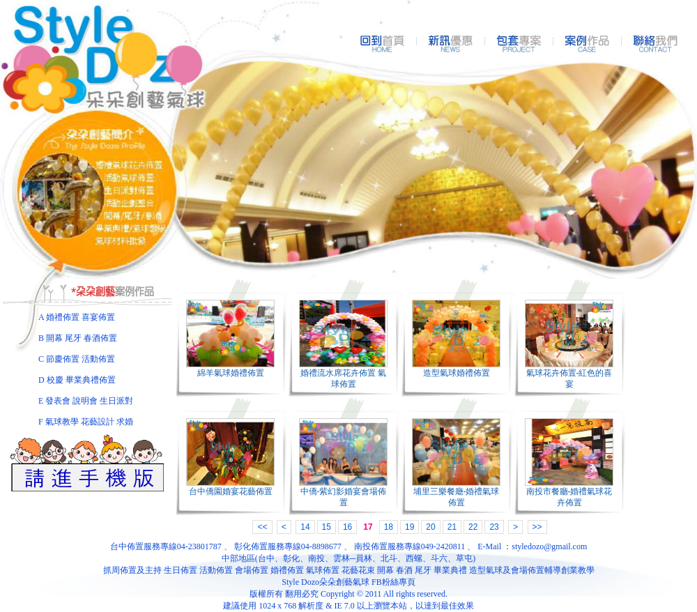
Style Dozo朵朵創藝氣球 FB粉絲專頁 (348, 582)
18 (388, 527)
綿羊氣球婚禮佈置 (230, 373)
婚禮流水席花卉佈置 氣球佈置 (343, 378)
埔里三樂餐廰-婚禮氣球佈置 (456, 497)
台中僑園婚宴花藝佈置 (231, 491)
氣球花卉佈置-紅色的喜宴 (569, 378)
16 (347, 527)
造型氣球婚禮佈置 (456, 373)
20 (430, 527)
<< (262, 527)
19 (409, 527)
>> (537, 527)
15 (326, 527)
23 (493, 527)
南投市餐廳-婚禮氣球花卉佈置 (569, 497)
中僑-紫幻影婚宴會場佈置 (343, 497)
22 (472, 527)
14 (304, 527)
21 (452, 527)
